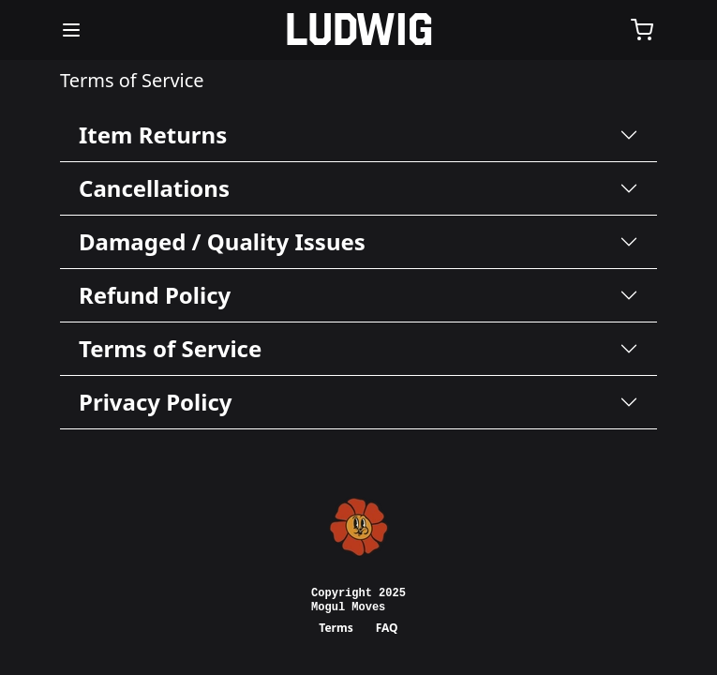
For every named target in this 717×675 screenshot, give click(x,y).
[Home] (359, 30)
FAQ (387, 628)
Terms (335, 628)
